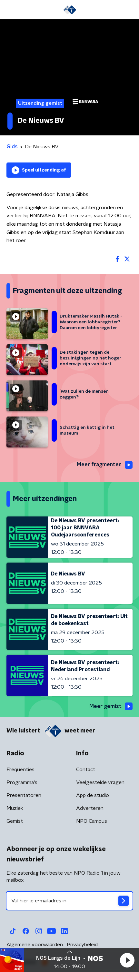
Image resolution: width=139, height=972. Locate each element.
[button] (127, 960)
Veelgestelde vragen (100, 782)
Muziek (14, 808)
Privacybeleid (82, 944)
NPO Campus (91, 821)
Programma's (21, 782)
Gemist (14, 821)
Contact (85, 769)
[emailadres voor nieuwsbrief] (69, 901)
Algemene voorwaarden (34, 944)
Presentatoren (23, 795)
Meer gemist (111, 706)
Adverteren (90, 808)
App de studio (92, 795)
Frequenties (20, 769)
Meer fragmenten (105, 465)
